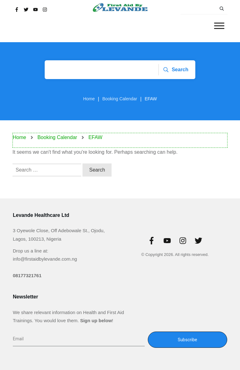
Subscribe (187, 339)
